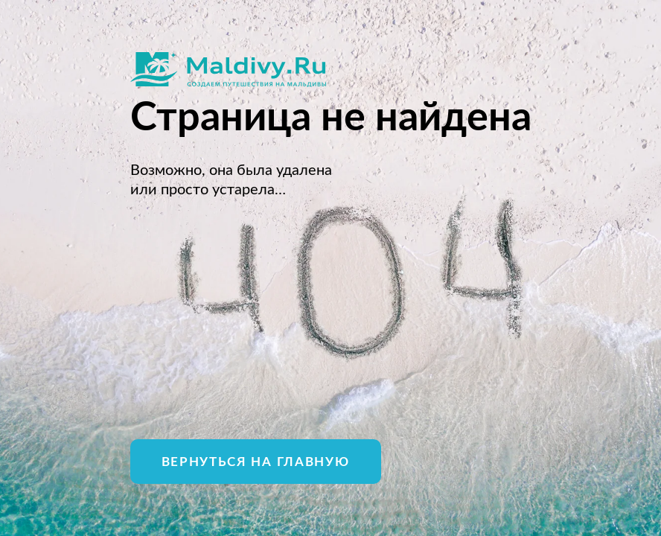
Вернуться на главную (256, 462)
